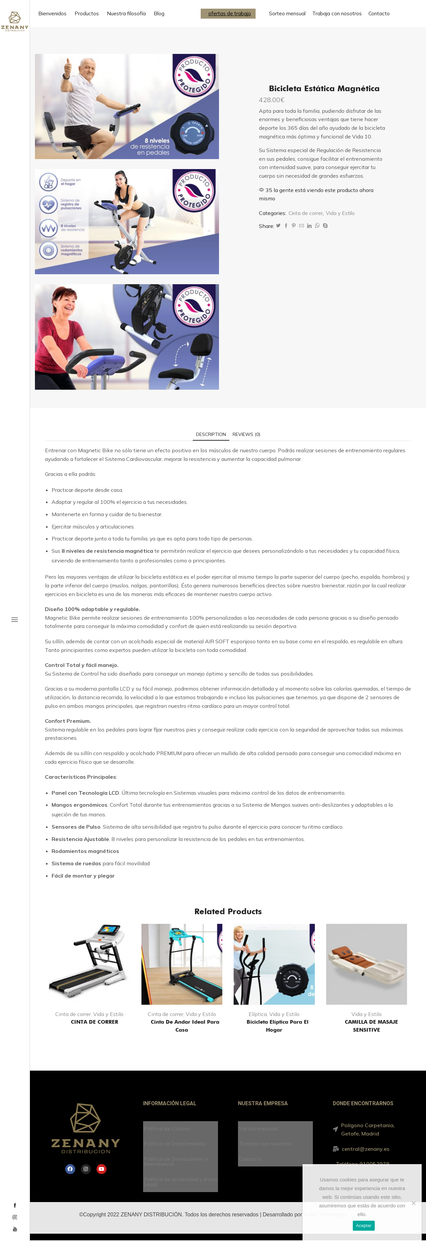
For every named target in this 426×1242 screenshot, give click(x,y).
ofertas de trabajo (229, 13)
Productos (87, 13)
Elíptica (258, 1014)
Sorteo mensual (287, 13)
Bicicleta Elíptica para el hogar (274, 1026)
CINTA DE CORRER (89, 1022)
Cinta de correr (306, 213)
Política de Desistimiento (175, 1144)
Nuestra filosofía (126, 13)
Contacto (379, 13)
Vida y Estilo (342, 213)
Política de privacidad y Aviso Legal (173, 1183)
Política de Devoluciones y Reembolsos (177, 1162)
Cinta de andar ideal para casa (181, 1026)
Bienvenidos (52, 13)
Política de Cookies (168, 1129)
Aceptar (364, 1225)
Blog (159, 13)
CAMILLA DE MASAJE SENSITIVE (366, 1026)
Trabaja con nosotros (337, 13)
